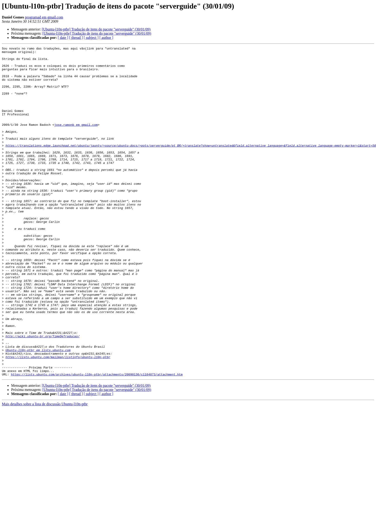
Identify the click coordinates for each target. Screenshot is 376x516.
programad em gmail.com (44, 17)
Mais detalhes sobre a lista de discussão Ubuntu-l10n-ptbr (45, 470)
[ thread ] (76, 38)
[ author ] (106, 38)
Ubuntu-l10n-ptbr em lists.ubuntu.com (38, 411)
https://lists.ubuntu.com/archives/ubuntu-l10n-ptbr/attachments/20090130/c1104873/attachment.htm (97, 440)
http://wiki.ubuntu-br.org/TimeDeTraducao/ (43, 394)
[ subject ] (91, 38)
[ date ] (63, 38)
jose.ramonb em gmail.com (76, 140)
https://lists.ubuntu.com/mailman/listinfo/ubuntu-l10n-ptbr (58, 419)
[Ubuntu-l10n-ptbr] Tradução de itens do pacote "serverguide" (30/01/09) (96, 29)
